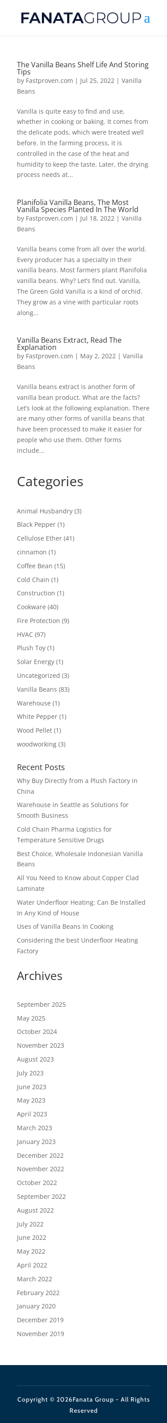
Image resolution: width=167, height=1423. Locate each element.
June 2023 (31, 1087)
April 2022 (32, 1265)
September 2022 (41, 1196)
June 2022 (31, 1237)
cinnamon (32, 552)
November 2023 (40, 1045)
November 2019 (40, 1333)
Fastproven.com (49, 80)
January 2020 (36, 1306)
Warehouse (34, 703)
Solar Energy (35, 661)
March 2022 (34, 1279)
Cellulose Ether (39, 538)
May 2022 (31, 1251)
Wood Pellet (34, 730)
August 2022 (35, 1210)
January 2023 (36, 1141)
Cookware (31, 607)
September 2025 (41, 1004)
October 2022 (37, 1182)
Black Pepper (36, 524)
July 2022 (30, 1224)
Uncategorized (38, 675)
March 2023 (34, 1128)
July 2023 (30, 1073)
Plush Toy (31, 648)
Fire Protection (38, 620)
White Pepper (37, 716)
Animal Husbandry (45, 511)
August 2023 (35, 1059)
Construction (36, 593)
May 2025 (31, 1018)
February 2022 (38, 1292)
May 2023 (31, 1100)
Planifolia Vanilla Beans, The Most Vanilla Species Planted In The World (77, 205)
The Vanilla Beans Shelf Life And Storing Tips (83, 68)
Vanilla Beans (37, 689)
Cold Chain (33, 579)
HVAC (25, 634)
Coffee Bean (35, 566)
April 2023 (32, 1114)
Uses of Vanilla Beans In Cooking (65, 926)
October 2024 (37, 1031)
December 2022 (40, 1155)
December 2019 (40, 1320)
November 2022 (40, 1169)
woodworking (37, 744)
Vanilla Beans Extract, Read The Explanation (69, 343)
